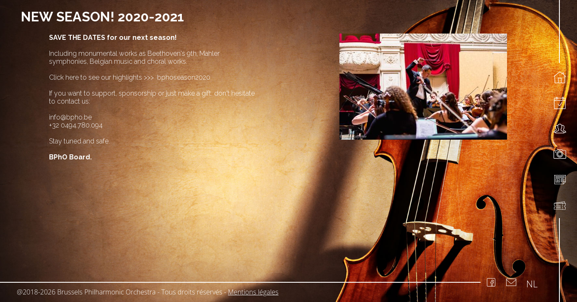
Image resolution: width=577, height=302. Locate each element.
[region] (288, 136)
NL (532, 283)
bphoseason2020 (182, 77)
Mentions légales (253, 292)
